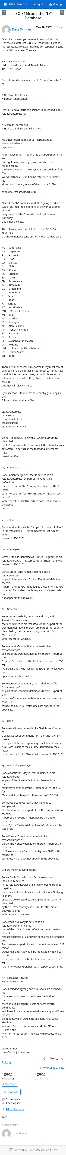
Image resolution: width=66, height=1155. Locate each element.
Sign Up (55, 4)
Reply (6, 1062)
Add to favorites (13, 1109)
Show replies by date (52, 1067)
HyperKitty (34, 1150)
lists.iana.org (18, 4)
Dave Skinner (21, 29)
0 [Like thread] (45, 1058)
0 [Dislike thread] (52, 1058)
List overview (9, 1083)
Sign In (39, 4)
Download (11, 1092)
